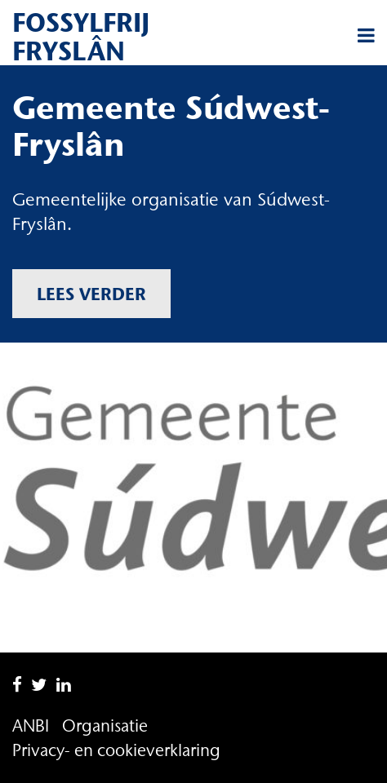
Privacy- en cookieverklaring (116, 750)
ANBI (30, 725)
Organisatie (105, 725)
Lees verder (91, 293)
